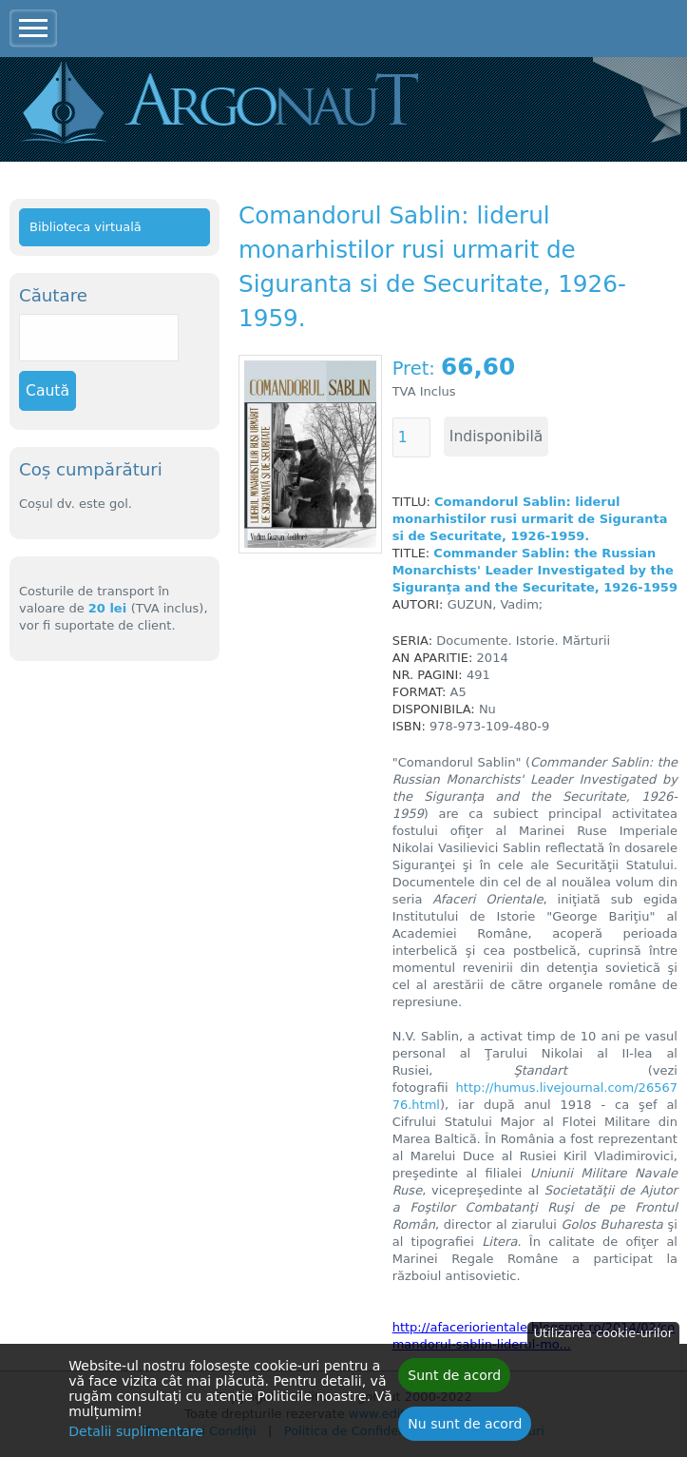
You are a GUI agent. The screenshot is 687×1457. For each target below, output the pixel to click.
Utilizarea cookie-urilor (603, 1338)
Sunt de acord (454, 1380)
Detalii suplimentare (135, 1436)
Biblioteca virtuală (85, 227)
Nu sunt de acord (465, 1428)
